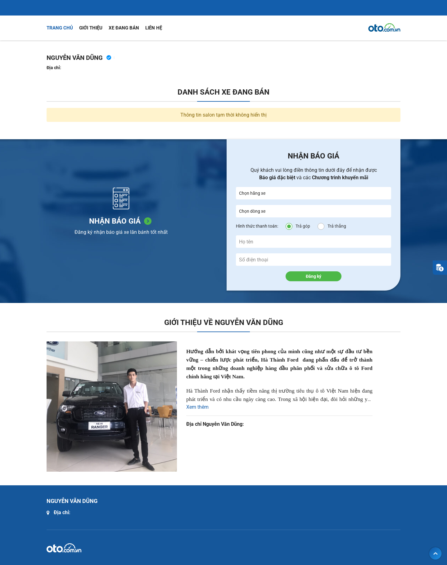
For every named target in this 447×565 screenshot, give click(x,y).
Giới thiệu (90, 28)
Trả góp (303, 226)
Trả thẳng (336, 226)
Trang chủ (60, 28)
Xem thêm (197, 407)
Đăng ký (313, 276)
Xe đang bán (124, 28)
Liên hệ (153, 28)
